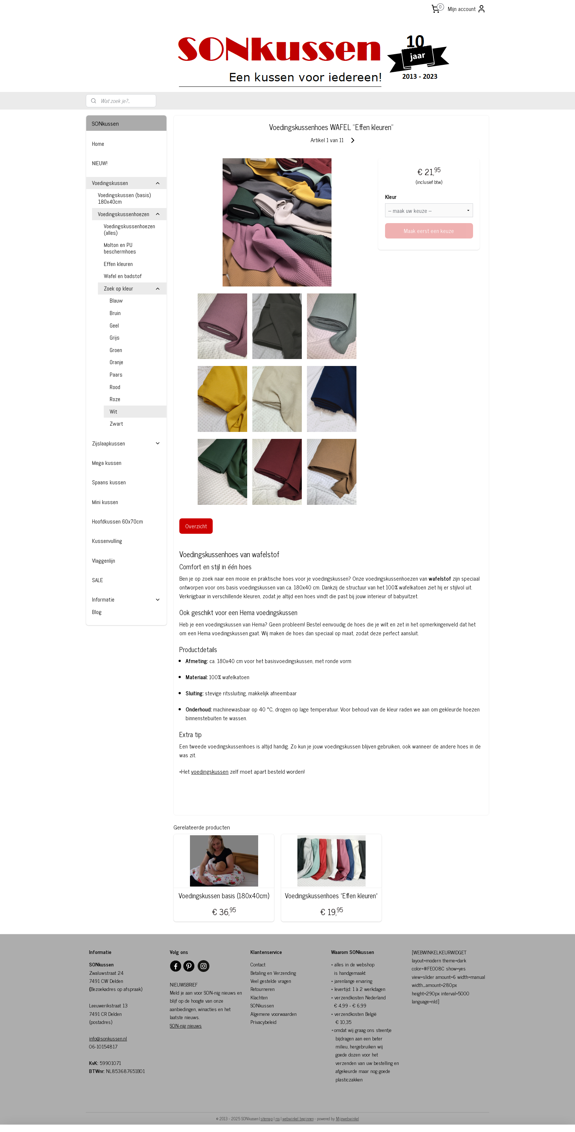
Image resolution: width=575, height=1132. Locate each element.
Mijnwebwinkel (347, 1118)
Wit (113, 411)
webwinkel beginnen (298, 1118)
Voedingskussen (126, 183)
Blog (97, 612)
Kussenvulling (107, 541)
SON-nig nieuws (186, 1025)
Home (98, 144)
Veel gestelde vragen (270, 980)
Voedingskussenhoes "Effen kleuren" (331, 896)
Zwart (116, 424)
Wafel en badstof (123, 276)
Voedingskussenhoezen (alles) (129, 229)
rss (277, 1118)
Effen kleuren (118, 264)
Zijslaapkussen (126, 443)
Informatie (126, 599)
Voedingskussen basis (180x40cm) (224, 896)
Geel (114, 325)
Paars (116, 374)
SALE (97, 580)
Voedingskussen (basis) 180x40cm (124, 198)
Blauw (116, 300)
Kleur (390, 197)
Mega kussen (106, 463)
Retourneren (262, 988)
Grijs (115, 337)
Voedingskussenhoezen (129, 214)
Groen (116, 350)
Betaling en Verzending (273, 972)
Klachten (259, 997)
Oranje (116, 362)
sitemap (267, 1118)
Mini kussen (105, 502)
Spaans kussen (109, 482)
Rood (115, 387)
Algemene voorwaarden (273, 1013)
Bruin (115, 313)
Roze (115, 399)
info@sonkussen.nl (108, 1038)
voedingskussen (210, 771)
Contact (257, 964)
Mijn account (467, 8)
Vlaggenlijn (103, 561)
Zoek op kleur (132, 288)
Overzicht (196, 525)
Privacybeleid (263, 1021)
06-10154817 (103, 1046)
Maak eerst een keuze (429, 230)
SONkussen (262, 1005)
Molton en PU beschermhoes (120, 248)
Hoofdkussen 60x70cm (117, 521)
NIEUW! (99, 163)
